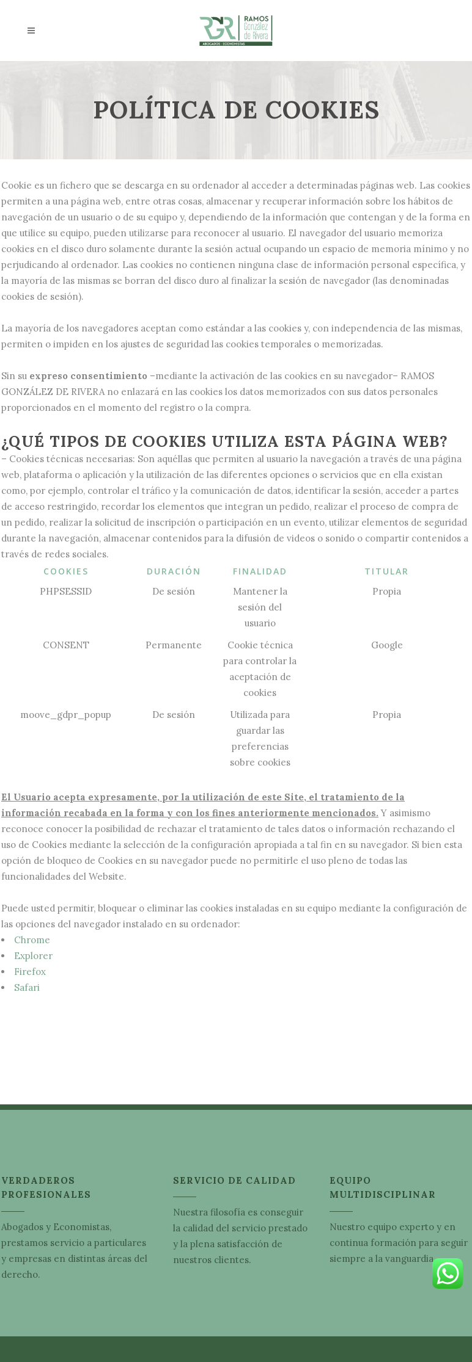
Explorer (33, 956)
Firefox (30, 971)
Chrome (32, 940)
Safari (27, 987)
